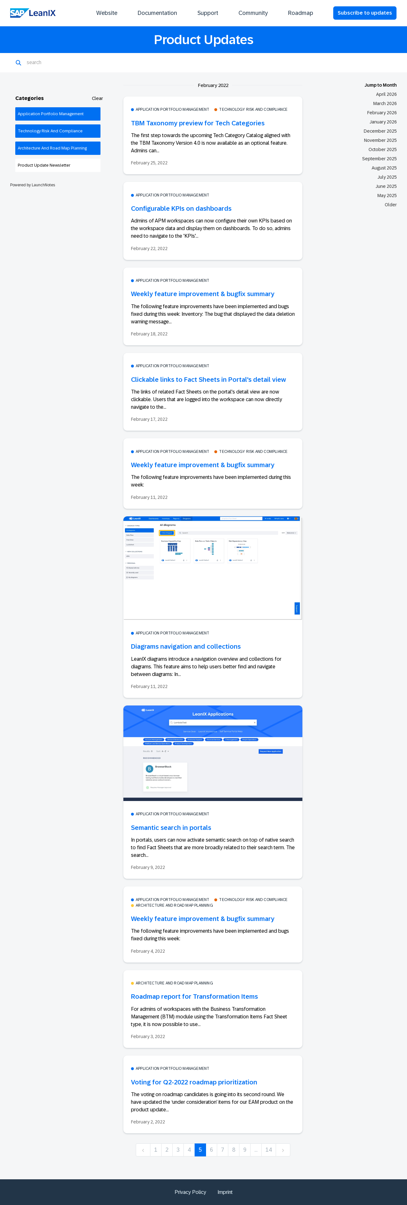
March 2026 (385, 103)
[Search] (58, 63)
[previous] (143, 1149)
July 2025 (387, 177)
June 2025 (386, 186)
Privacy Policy (190, 1192)
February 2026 (382, 112)
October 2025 (383, 149)
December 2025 (380, 131)
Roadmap (300, 13)
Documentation (157, 13)
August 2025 (384, 167)
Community (253, 13)
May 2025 (387, 195)
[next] (283, 1149)
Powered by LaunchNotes (32, 185)
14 (269, 1150)
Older (391, 204)
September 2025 (379, 158)
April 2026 (386, 94)
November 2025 (380, 140)
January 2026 (383, 121)
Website (106, 13)
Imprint (225, 1192)
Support (207, 13)
